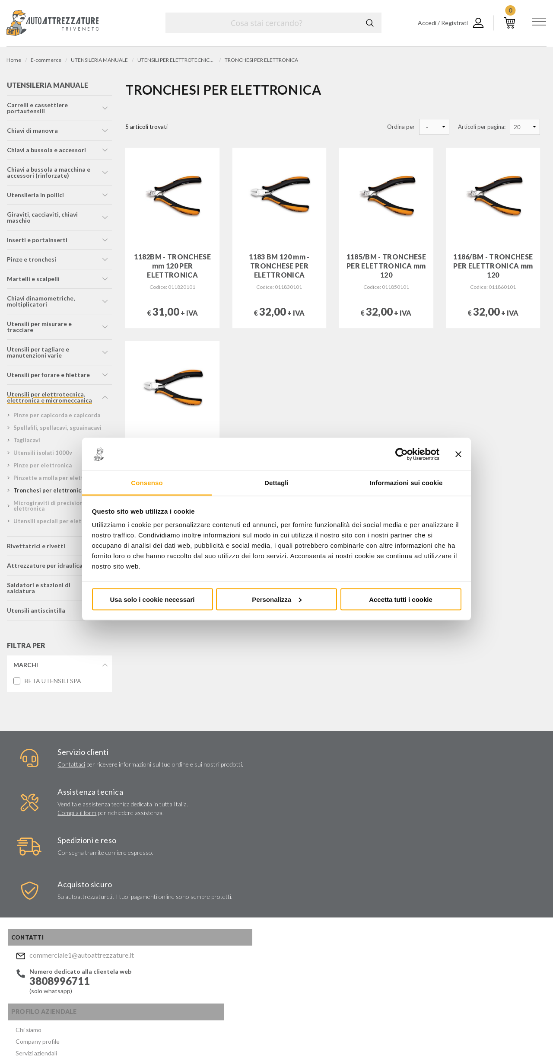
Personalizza (277, 599)
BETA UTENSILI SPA (52, 683)
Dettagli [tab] (276, 482)
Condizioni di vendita (150, 926)
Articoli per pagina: (481, 127)
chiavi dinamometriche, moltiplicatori (40, 303)
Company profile (145, 864)
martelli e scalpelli (32, 281)
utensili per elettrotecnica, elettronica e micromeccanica (49, 399)
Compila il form (187, 790)
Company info (228, 1034)
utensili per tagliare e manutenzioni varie (37, 354)
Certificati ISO (142, 906)
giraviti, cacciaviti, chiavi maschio (41, 220)
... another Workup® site (515, 1036)
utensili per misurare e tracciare (38, 329)
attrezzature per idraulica (44, 568)
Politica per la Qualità (151, 916)
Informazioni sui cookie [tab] (406, 482)
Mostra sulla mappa (455, 915)
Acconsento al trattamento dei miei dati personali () (338, 937)
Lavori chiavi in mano (150, 885)
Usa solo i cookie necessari (152, 599)
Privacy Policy (337, 941)
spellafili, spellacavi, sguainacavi (57, 430)
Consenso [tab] (146, 482)
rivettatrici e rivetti (35, 548)
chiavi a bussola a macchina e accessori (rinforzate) (48, 175)
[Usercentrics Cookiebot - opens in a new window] (401, 454)
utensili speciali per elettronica (57, 523)
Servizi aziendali (143, 875)
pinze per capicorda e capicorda (56, 417)
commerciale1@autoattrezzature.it (68, 855)
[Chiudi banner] (458, 454)
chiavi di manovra (31, 133)
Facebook (288, 983)
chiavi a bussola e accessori (46, 152)
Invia (382, 916)
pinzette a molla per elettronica (56, 480)
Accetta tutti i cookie (400, 599)
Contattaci (43, 769)
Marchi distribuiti (145, 895)
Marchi (25, 667)
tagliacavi (26, 442)
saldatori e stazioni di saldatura (38, 590)
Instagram (305, 983)
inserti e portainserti (36, 242)
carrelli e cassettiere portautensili (36, 110)
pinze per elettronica (42, 467)
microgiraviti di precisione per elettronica (55, 508)
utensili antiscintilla (35, 613)
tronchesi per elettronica (48, 492)
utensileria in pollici (35, 197)
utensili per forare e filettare (47, 377)
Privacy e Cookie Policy (301, 1034)
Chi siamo (136, 854)
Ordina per (401, 127)
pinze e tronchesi (31, 261)
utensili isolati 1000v (42, 455)
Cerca (368, 23)
